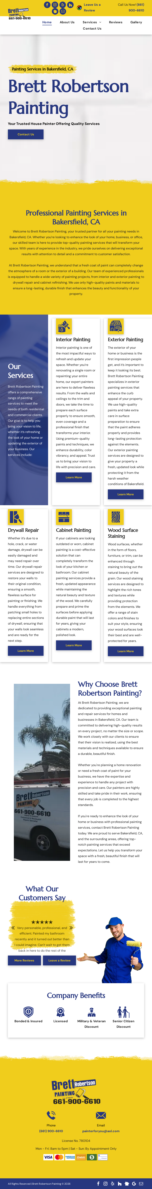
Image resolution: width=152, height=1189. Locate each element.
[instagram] (55, 5)
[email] (63, 11)
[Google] (134, 1184)
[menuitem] (43, 22)
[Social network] (70, 5)
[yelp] (62, 5)
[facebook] (47, 5)
